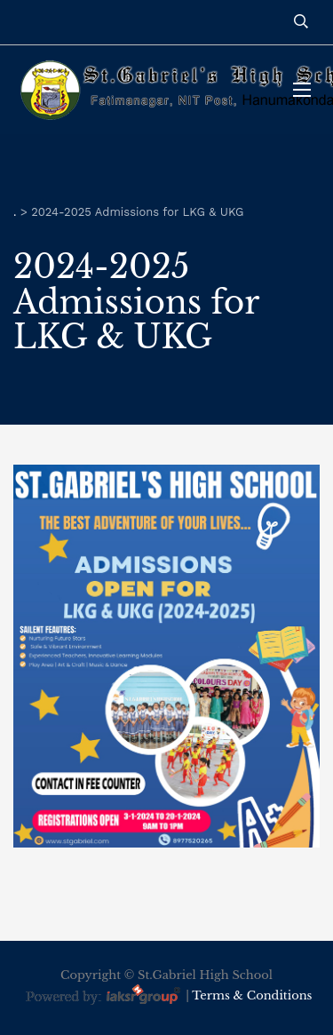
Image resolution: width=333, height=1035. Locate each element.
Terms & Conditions (252, 995)
